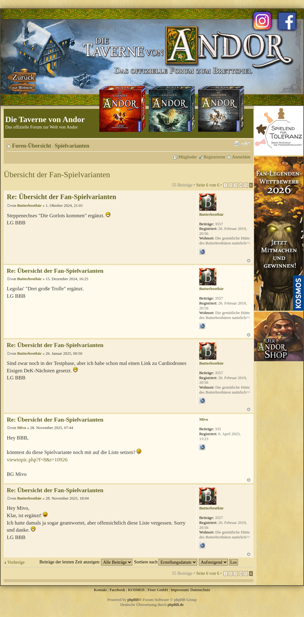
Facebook (117, 589)
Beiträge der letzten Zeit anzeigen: (85, 561)
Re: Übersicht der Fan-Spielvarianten (61, 197)
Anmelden (241, 156)
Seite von (207, 184)
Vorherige (16, 562)
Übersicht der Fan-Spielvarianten (57, 174)
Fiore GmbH (157, 589)
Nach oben (248, 260)
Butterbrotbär (29, 205)
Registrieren (214, 156)
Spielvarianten (72, 146)
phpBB (133, 599)
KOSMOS (136, 589)
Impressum (180, 589)
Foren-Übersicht (31, 146)
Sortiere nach (165, 561)
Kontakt (100, 589)
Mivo (21, 427)
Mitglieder (187, 156)
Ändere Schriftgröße (245, 143)
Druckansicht (236, 143)
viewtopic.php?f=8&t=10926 (37, 460)
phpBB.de (176, 604)
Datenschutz (200, 589)
